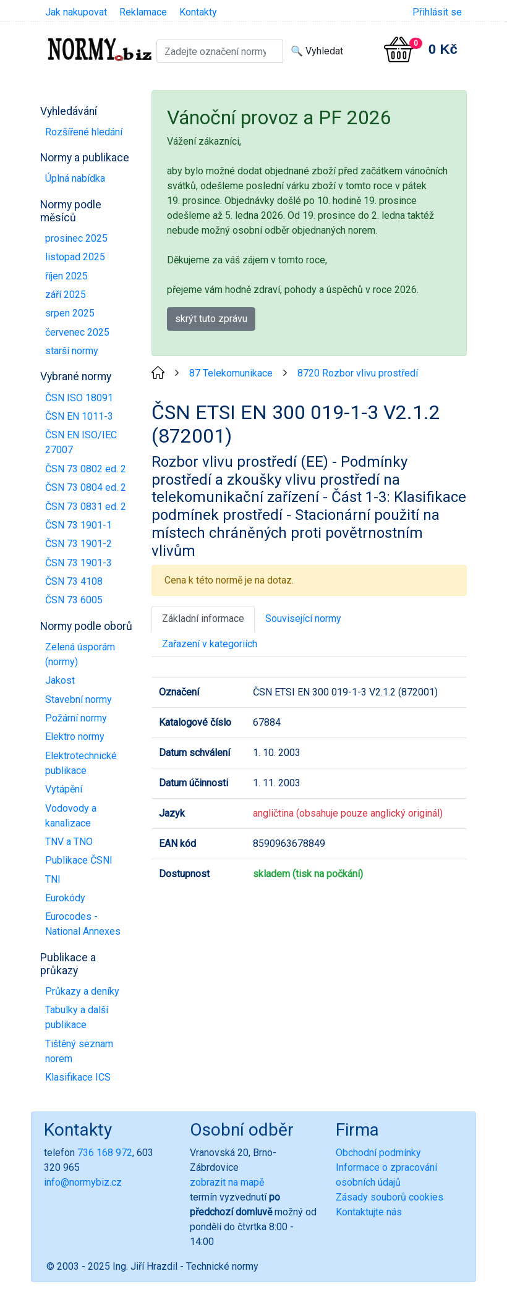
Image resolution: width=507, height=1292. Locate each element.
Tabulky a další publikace (76, 1017)
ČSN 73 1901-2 (78, 544)
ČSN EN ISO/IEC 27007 (81, 442)
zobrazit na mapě (227, 1182)
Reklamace (143, 12)
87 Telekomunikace (231, 373)
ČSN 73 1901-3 (78, 563)
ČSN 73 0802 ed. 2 (85, 469)
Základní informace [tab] (203, 618)
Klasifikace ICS (78, 1077)
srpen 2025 (70, 313)
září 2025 (65, 294)
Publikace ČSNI (79, 860)
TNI (53, 879)
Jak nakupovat (76, 12)
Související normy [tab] (303, 618)
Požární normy (76, 718)
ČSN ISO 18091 (79, 398)
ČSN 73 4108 (74, 581)
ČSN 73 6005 (74, 600)
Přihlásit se (437, 12)
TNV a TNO (69, 842)
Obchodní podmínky (378, 1152)
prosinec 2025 (76, 238)
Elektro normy (74, 736)
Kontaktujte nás (369, 1212)
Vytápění (63, 789)
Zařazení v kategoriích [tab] (209, 644)
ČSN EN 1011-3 (79, 416)
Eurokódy (65, 898)
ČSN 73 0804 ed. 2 (85, 487)
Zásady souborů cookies (389, 1197)
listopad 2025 (75, 257)
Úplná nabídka (75, 178)
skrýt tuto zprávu (211, 319)
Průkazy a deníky (82, 991)
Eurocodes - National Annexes (83, 924)
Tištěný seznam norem (79, 1051)
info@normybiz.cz (83, 1182)
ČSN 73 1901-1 (78, 525)
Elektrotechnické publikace (81, 763)
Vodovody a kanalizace (70, 815)
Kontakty (198, 12)
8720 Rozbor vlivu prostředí (357, 373)
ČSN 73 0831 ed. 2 (85, 506)
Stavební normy (78, 699)
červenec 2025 (77, 332)
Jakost (60, 680)
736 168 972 (104, 1152)
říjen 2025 (66, 276)
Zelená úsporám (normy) (80, 654)
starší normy (71, 351)
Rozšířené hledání (83, 132)
